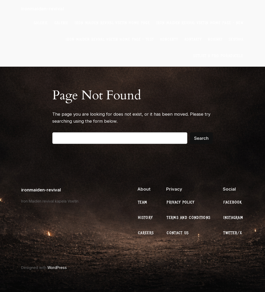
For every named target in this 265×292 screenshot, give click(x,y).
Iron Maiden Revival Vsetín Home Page (112, 22)
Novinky (215, 39)
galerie (41, 22)
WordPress (57, 267)
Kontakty (193, 39)
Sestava (236, 39)
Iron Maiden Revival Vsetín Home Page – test (110, 39)
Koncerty (169, 39)
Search (201, 138)
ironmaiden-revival (42, 8)
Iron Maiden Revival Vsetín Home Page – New (199, 22)
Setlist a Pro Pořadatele (218, 55)
